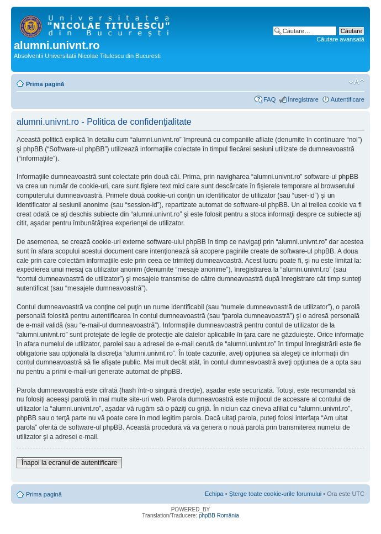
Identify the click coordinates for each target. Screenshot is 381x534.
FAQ (269, 99)
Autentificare (347, 99)
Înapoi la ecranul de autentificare (69, 463)
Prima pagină (45, 84)
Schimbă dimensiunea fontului (356, 82)
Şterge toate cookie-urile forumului (275, 493)
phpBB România (219, 515)
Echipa (214, 493)
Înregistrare (303, 99)
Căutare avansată (340, 39)
